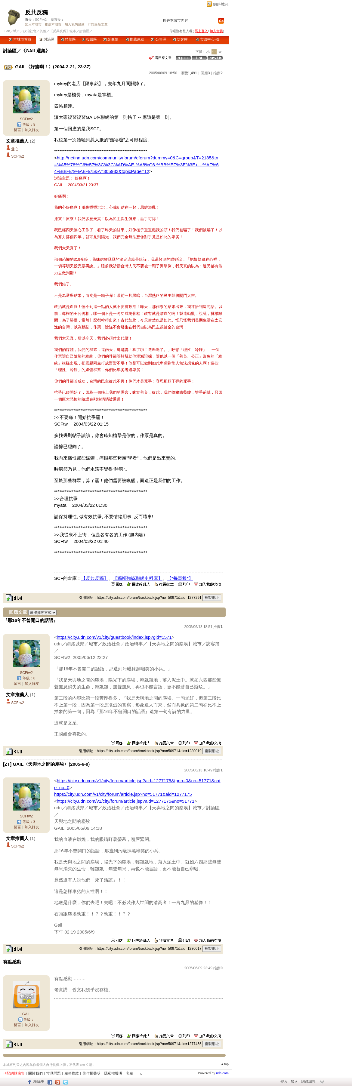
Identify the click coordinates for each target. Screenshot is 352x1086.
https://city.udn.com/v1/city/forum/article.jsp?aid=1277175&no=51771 (126, 801)
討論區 (46, 39)
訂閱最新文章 (98, 24)
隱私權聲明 (113, 1073)
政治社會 (29, 31)
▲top (225, 1064)
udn (7, 31)
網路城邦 (221, 4)
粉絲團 (38, 1081)
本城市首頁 (20, 39)
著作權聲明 (91, 1073)
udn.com (222, 1073)
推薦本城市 (53, 24)
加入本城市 (33, 24)
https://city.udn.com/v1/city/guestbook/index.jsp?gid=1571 (114, 637)
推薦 (218, 73)
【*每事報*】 (180, 578)
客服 (129, 1073)
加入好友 (32, 130)
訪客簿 (180, 39)
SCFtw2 (41, 19)
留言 (17, 130)
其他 (43, 31)
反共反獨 (36, 12)
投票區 (89, 39)
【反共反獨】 (94, 578)
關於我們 (35, 1073)
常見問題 (53, 1073)
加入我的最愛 (75, 24)
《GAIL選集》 (35, 50)
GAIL (26, 1014)
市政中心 (207, 39)
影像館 (110, 39)
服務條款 (71, 1073)
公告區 (158, 39)
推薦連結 (135, 39)
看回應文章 (160, 58)
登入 (284, 1081)
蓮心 (14, 149)
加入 (294, 1081)
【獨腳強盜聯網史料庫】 (137, 578)
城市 (16, 31)
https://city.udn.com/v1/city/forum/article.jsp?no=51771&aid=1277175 (123, 794)
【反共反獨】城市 (63, 31)
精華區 (68, 39)
